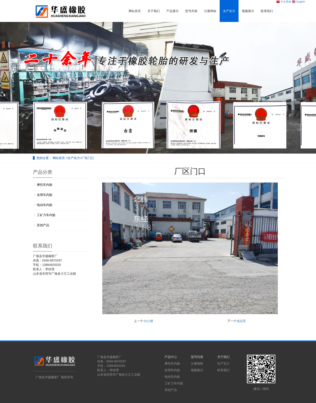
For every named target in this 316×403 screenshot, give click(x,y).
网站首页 (135, 11)
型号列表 (191, 11)
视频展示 (248, 11)
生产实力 (229, 11)
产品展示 (172, 11)
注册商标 (210, 11)
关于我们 (153, 11)
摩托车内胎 (44, 184)
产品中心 (171, 357)
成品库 (241, 321)
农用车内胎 (44, 195)
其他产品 (43, 225)
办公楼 (148, 321)
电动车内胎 (44, 205)
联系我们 (267, 11)
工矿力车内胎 (46, 215)
